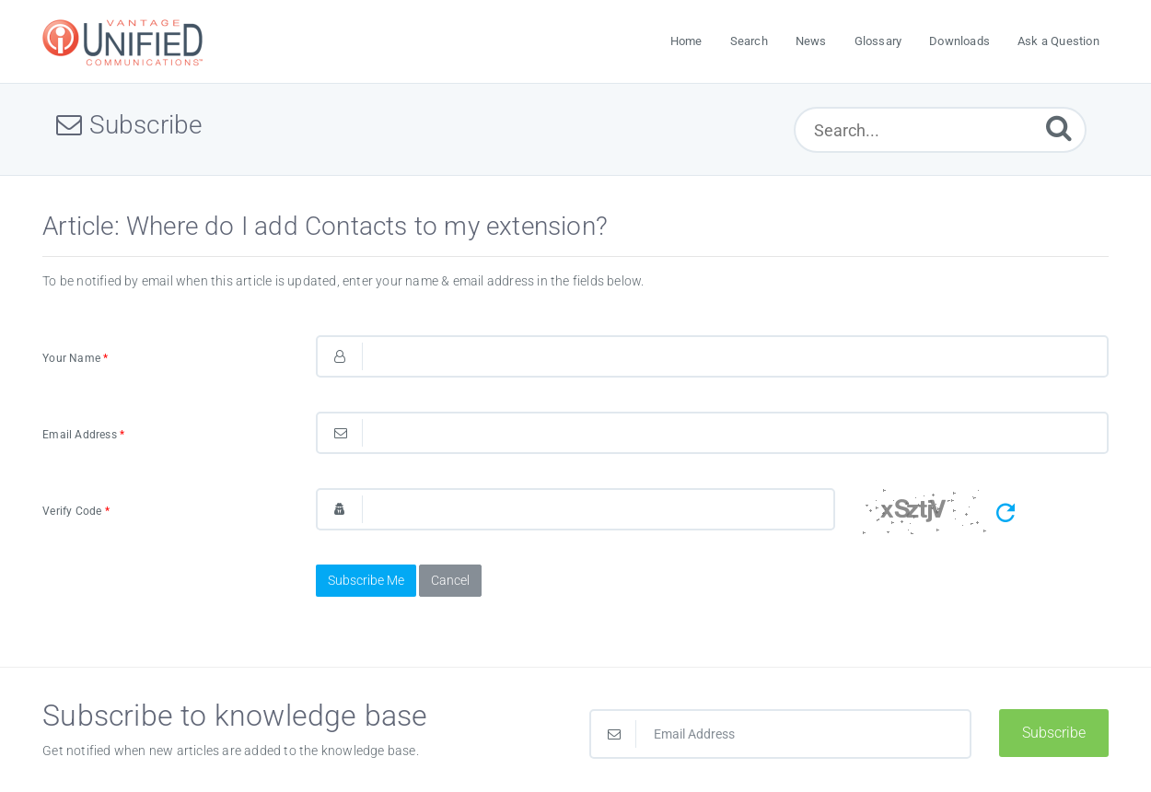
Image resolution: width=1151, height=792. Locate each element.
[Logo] (125, 42)
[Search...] (940, 130)
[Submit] (1059, 127)
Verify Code (76, 511)
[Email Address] (780, 734)
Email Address (83, 434)
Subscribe (1054, 732)
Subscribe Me (366, 580)
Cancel (450, 580)
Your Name (75, 358)
